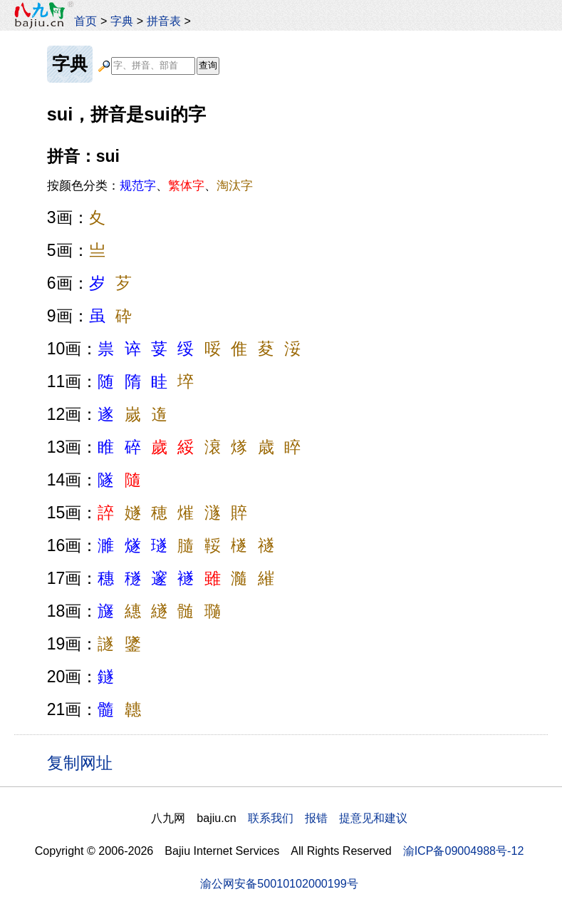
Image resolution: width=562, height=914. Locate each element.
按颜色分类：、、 (150, 185)
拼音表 (164, 20)
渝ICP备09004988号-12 (463, 850)
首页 (85, 20)
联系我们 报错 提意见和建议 (327, 817)
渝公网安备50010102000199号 (279, 883)
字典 (121, 20)
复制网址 (85, 762)
